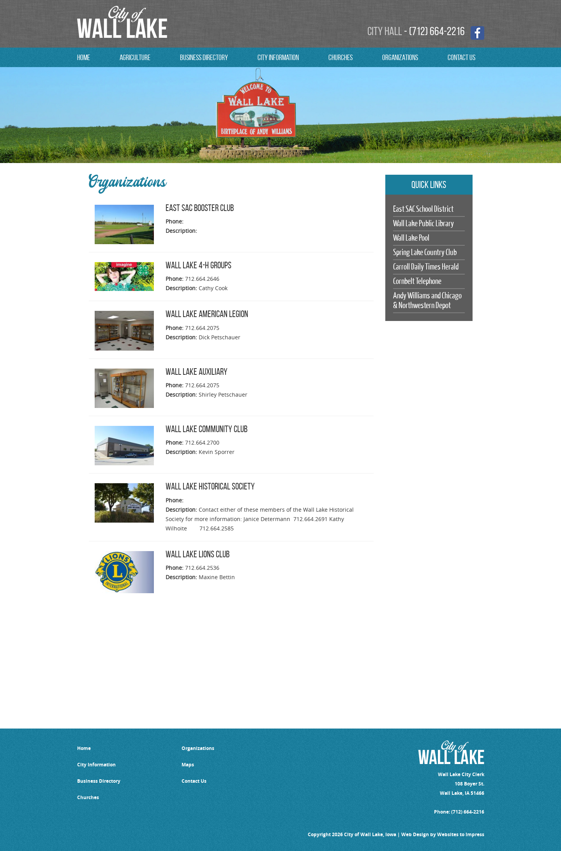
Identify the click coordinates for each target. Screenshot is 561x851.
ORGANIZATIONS (400, 57)
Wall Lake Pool (411, 238)
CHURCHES (340, 57)
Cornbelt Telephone (417, 281)
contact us (461, 57)
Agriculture (135, 57)
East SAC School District (423, 209)
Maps (188, 764)
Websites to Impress (460, 834)
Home (83, 57)
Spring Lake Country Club (425, 252)
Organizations (198, 748)
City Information (278, 57)
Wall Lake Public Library (423, 223)
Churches (88, 797)
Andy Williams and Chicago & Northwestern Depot (427, 300)
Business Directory (204, 57)
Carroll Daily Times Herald (426, 266)
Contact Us (194, 781)
